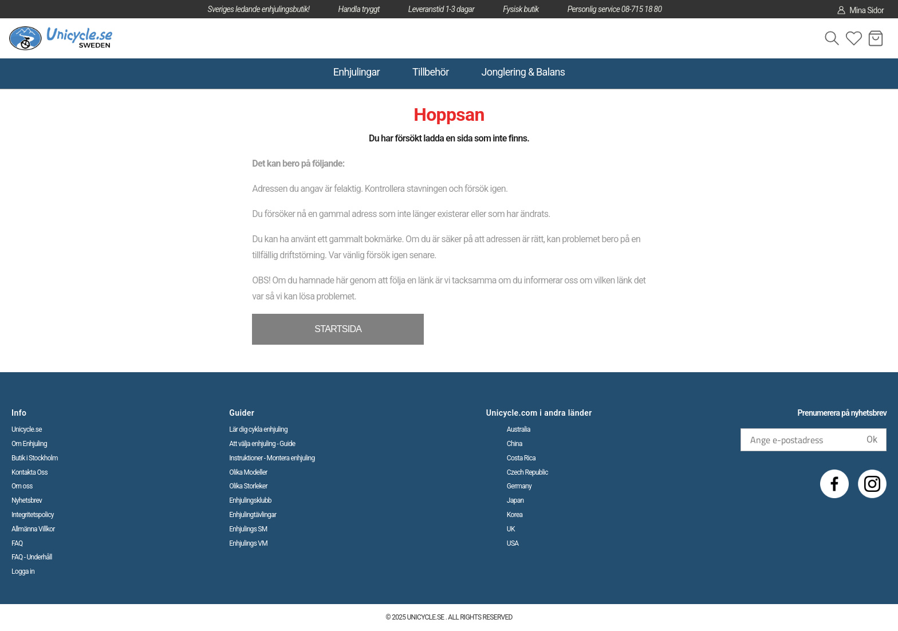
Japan (515, 500)
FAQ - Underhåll (31, 557)
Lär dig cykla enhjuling (258, 429)
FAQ (17, 543)
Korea (515, 515)
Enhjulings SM (248, 529)
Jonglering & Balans (523, 72)
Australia (518, 429)
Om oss (22, 486)
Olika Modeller (248, 472)
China (514, 444)
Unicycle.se (26, 429)
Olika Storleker (248, 486)
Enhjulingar (356, 72)
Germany (519, 486)
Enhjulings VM (248, 543)
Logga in (22, 571)
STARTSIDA (337, 329)
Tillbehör (430, 72)
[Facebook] (834, 484)
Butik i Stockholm (34, 458)
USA (513, 543)
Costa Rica (521, 458)
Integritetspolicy (32, 515)
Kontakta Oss (29, 472)
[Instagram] (872, 484)
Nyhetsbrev (26, 500)
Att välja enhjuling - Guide (262, 444)
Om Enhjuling (29, 444)
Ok (872, 439)
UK (511, 529)
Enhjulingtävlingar (252, 515)
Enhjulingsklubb (250, 500)
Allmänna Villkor (33, 529)
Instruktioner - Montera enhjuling (271, 458)
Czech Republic (527, 472)
